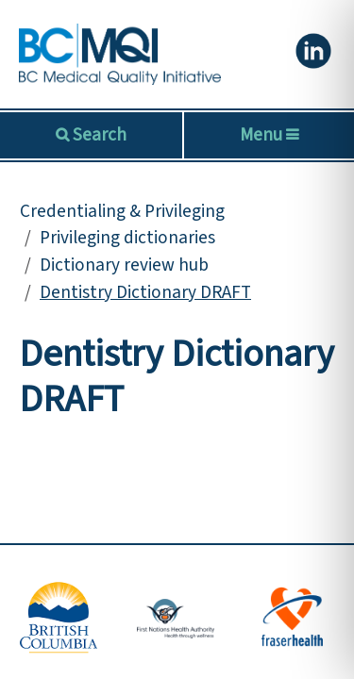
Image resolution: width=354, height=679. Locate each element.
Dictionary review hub (124, 265)
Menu (269, 135)
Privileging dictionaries (127, 237)
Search (97, 135)
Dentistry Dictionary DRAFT (145, 292)
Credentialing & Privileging (122, 211)
